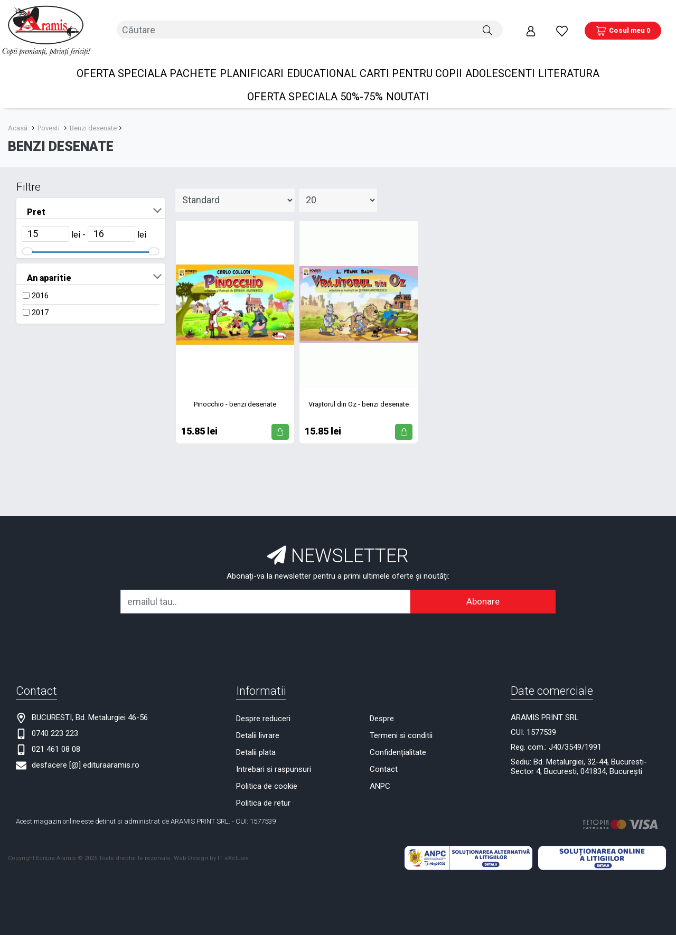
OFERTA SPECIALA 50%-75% (315, 86)
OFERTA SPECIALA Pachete (147, 63)
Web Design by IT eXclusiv (211, 848)
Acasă (17, 118)
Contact (384, 759)
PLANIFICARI (252, 63)
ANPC (380, 776)
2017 (40, 302)
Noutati (407, 86)
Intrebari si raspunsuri (273, 759)
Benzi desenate (93, 118)
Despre (382, 708)
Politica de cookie (266, 776)
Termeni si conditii (401, 725)
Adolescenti (500, 63)
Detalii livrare (257, 725)
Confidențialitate (398, 742)
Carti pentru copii (411, 63)
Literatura (568, 63)
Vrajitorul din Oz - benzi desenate (358, 394)
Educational (321, 63)
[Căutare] (487, 26)
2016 (40, 285)
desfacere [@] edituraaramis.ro (85, 755)
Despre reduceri (263, 708)
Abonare (483, 591)
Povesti (48, 118)
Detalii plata (256, 742)
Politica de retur (263, 793)
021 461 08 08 (56, 739)
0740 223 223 (55, 723)
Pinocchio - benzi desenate (235, 394)
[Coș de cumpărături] (623, 25)
